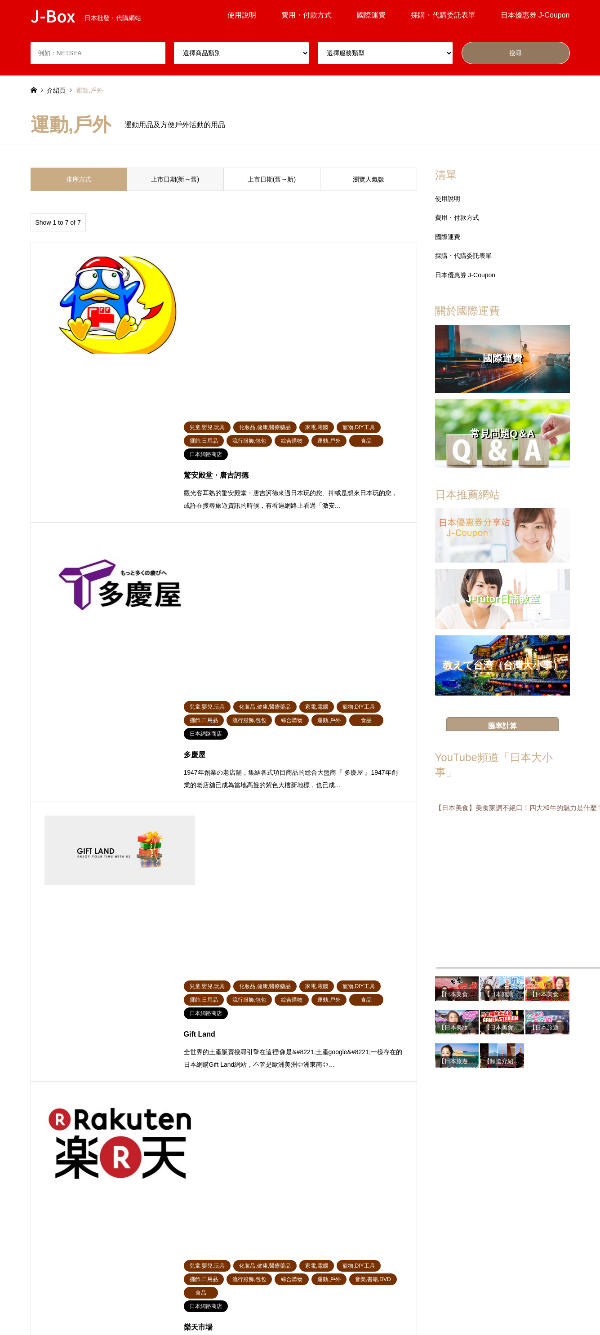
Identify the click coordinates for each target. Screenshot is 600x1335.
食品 (443, 1204)
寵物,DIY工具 (49, 1220)
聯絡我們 (351, 1309)
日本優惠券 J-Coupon (535, 15)
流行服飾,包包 (252, 1204)
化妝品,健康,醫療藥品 (330, 1204)
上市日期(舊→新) (272, 179)
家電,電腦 (382, 1204)
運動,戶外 (111, 1220)
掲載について (299, 1296)
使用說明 (241, 15)
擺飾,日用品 (182, 1204)
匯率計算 (502, 726)
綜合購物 (43, 1204)
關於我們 (316, 1309)
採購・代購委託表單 (443, 15)
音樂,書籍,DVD (186, 1220)
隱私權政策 (380, 1296)
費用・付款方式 (306, 15)
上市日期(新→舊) (175, 179)
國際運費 (371, 15)
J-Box (300, 1274)
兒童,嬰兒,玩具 (118, 1204)
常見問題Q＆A (250, 1296)
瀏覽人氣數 (368, 179)
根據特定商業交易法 (264, 1309)
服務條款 (341, 1296)
